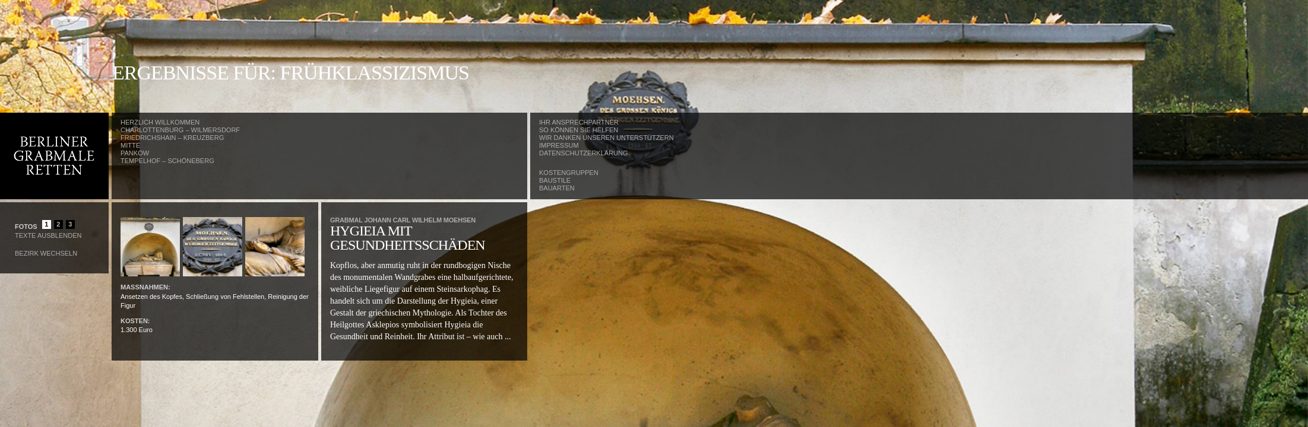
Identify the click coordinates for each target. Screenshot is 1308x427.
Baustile (555, 180)
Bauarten (557, 188)
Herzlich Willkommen (160, 122)
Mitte (130, 145)
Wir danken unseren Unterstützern (606, 137)
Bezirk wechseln (46, 253)
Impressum (559, 145)
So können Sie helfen (578, 129)
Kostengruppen (568, 172)
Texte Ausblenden (48, 235)
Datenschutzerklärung (583, 153)
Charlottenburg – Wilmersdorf (180, 129)
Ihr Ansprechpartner (579, 122)
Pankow (135, 153)
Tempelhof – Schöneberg (167, 160)
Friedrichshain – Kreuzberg (172, 137)
